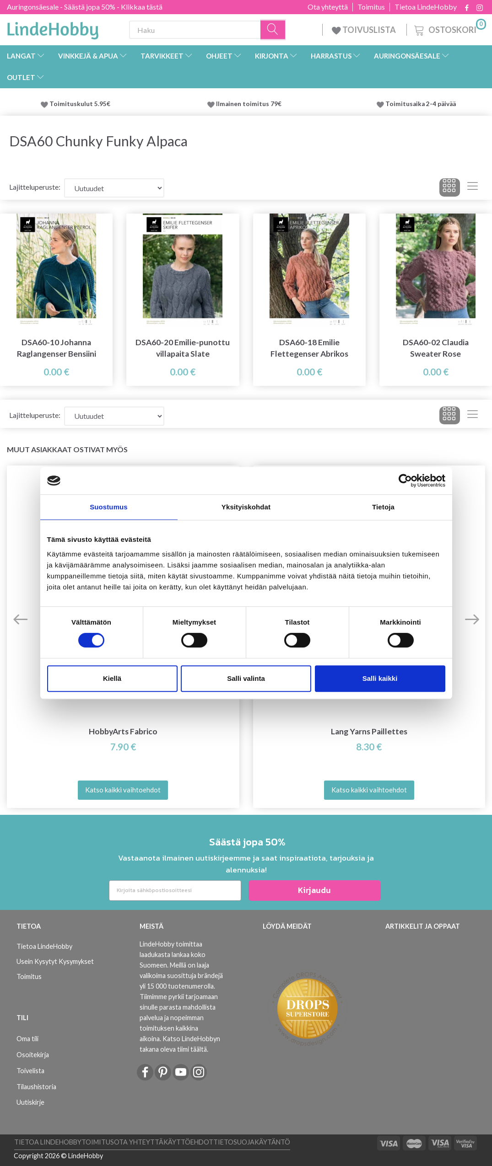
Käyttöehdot (188, 1142)
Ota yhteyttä (328, 7)
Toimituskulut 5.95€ (79, 103)
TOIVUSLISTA (364, 30)
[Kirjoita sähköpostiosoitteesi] (175, 890)
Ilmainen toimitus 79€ (250, 103)
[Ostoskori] (449, 29)
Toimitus (371, 7)
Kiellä (112, 678)
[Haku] (273, 30)
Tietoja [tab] (383, 507)
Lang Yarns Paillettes (369, 731)
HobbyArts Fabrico (123, 731)
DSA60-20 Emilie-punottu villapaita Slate (182, 347)
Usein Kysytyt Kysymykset (55, 961)
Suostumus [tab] (109, 507)
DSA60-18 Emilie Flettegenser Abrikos (309, 347)
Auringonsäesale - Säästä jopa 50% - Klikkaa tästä (84, 6)
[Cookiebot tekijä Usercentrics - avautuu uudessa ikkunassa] (405, 480)
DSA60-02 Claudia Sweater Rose (436, 347)
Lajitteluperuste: (34, 186)
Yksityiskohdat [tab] (246, 507)
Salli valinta (246, 678)
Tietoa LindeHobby (426, 7)
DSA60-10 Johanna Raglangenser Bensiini (56, 347)
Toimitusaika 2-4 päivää (420, 103)
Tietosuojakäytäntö (251, 1142)
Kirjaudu (314, 890)
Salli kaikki (380, 678)
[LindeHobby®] (53, 28)
